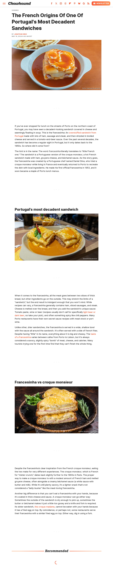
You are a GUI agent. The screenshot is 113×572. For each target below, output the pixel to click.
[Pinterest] (74, 4)
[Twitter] (56, 4)
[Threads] (65, 4)
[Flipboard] (70, 4)
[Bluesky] (79, 4)
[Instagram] (60, 4)
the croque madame (45, 507)
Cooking (15, 10)
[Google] (83, 4)
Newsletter (101, 3)
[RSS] (88, 4)
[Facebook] (51, 4)
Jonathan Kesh (20, 34)
